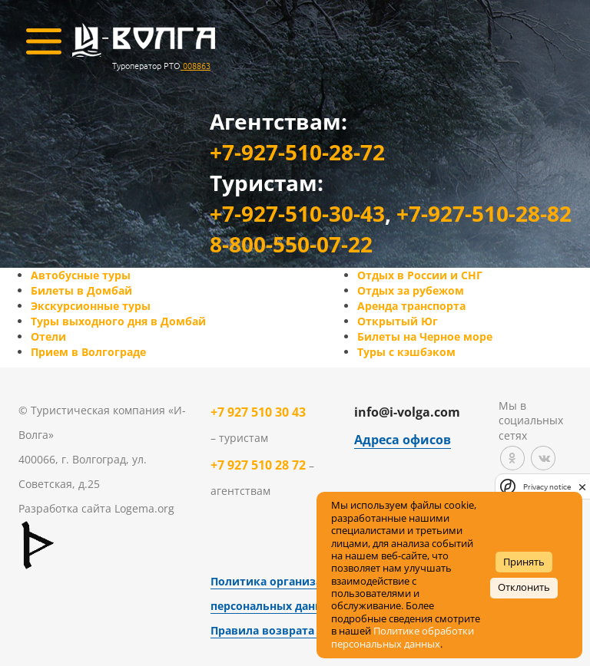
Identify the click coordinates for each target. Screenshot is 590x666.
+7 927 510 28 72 (258, 465)
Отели (48, 336)
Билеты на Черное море (424, 336)
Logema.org (144, 508)
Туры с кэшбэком (406, 352)
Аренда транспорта (411, 305)
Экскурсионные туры (91, 305)
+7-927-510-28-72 (297, 151)
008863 (195, 65)
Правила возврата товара (283, 630)
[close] (582, 486)
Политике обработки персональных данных (402, 637)
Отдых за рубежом (410, 290)
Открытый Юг (397, 321)
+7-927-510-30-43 (297, 213)
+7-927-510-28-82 (484, 213)
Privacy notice (547, 487)
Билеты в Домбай (81, 290)
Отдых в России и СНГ (419, 275)
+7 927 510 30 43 (258, 412)
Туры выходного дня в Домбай (118, 321)
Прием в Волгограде (88, 352)
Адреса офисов (402, 439)
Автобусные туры (81, 275)
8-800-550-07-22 (291, 244)
